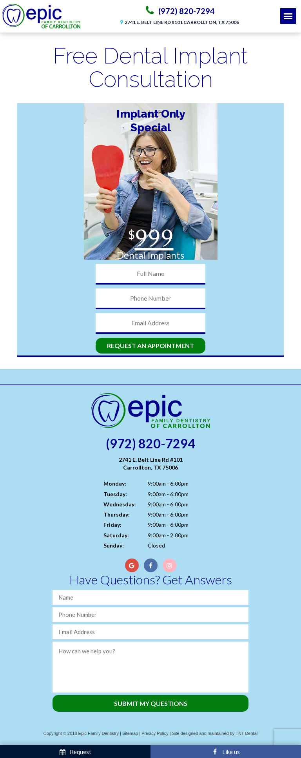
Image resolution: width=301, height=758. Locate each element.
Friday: (112, 524)
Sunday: (113, 545)
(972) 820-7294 (179, 10)
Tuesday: (115, 494)
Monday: (114, 483)
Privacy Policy (154, 733)
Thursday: (116, 514)
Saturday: (116, 535)
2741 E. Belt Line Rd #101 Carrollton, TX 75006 (178, 22)
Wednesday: (119, 504)
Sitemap (130, 733)
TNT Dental (246, 733)
